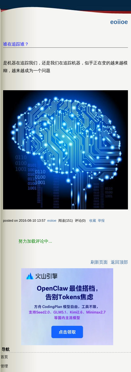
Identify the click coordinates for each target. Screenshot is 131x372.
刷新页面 (99, 262)
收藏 (92, 220)
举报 (101, 220)
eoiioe (119, 21)
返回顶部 (119, 262)
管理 (4, 366)
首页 (4, 357)
